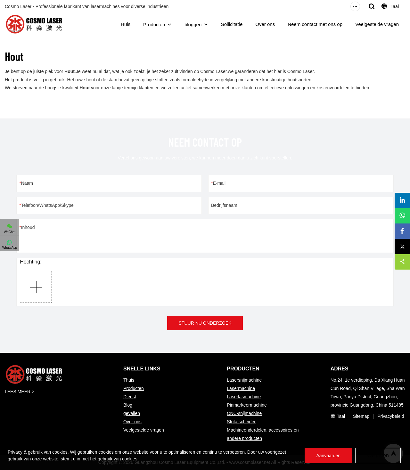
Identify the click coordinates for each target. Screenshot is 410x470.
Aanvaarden (328, 455)
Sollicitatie (232, 24)
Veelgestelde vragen (377, 24)
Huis (125, 24)
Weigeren (378, 455)
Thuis (128, 380)
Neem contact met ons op (315, 24)
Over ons (265, 24)
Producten (154, 24)
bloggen (192, 24)
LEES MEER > (19, 391)
